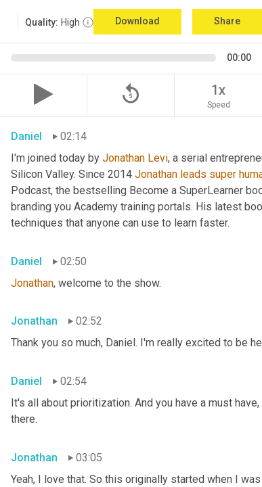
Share (227, 21)
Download (137, 21)
